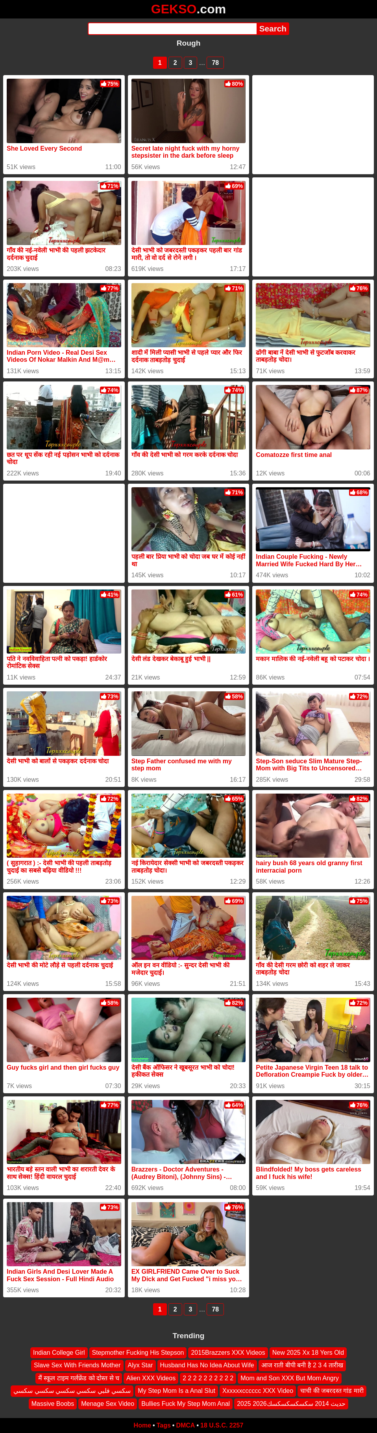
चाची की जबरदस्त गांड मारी (332, 1390)
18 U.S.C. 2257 (221, 1425)
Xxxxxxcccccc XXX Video (257, 1390)
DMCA (185, 1425)
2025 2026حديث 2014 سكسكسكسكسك (291, 1403)
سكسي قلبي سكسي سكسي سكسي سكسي (72, 1390)
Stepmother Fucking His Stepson (138, 1352)
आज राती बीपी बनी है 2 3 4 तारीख (302, 1365)
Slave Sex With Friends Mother (77, 1365)
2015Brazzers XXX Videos (228, 1352)
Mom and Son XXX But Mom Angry (289, 1377)
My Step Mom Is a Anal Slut (176, 1390)
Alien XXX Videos (151, 1377)
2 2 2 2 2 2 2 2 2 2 (208, 1377)
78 (215, 62)
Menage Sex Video (107, 1403)
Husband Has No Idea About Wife (207, 1365)
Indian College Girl (59, 1352)
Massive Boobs (52, 1403)
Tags (164, 1425)
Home (142, 1425)
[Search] (172, 28)
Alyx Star (140, 1365)
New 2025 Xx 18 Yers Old (308, 1352)
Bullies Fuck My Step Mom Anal (185, 1403)
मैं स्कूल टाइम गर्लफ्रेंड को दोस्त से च (78, 1377)
